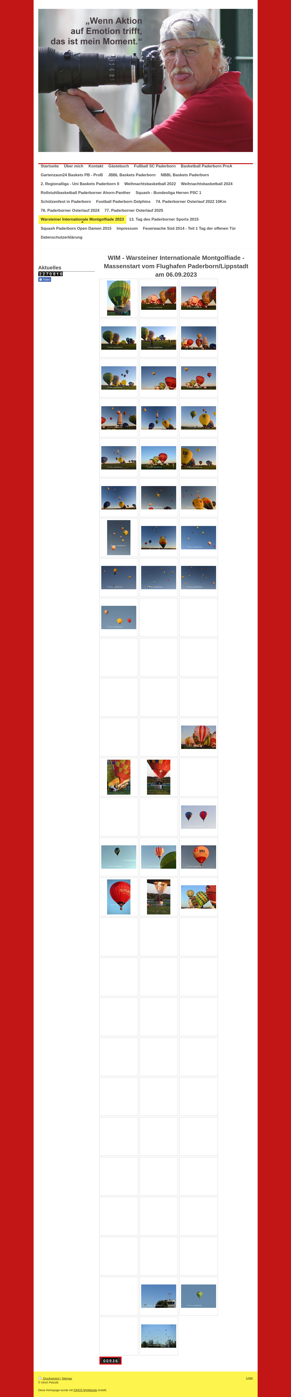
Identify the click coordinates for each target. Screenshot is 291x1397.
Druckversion (49, 1378)
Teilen (44, 279)
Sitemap (67, 1378)
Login (249, 1378)
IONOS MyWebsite (85, 1390)
